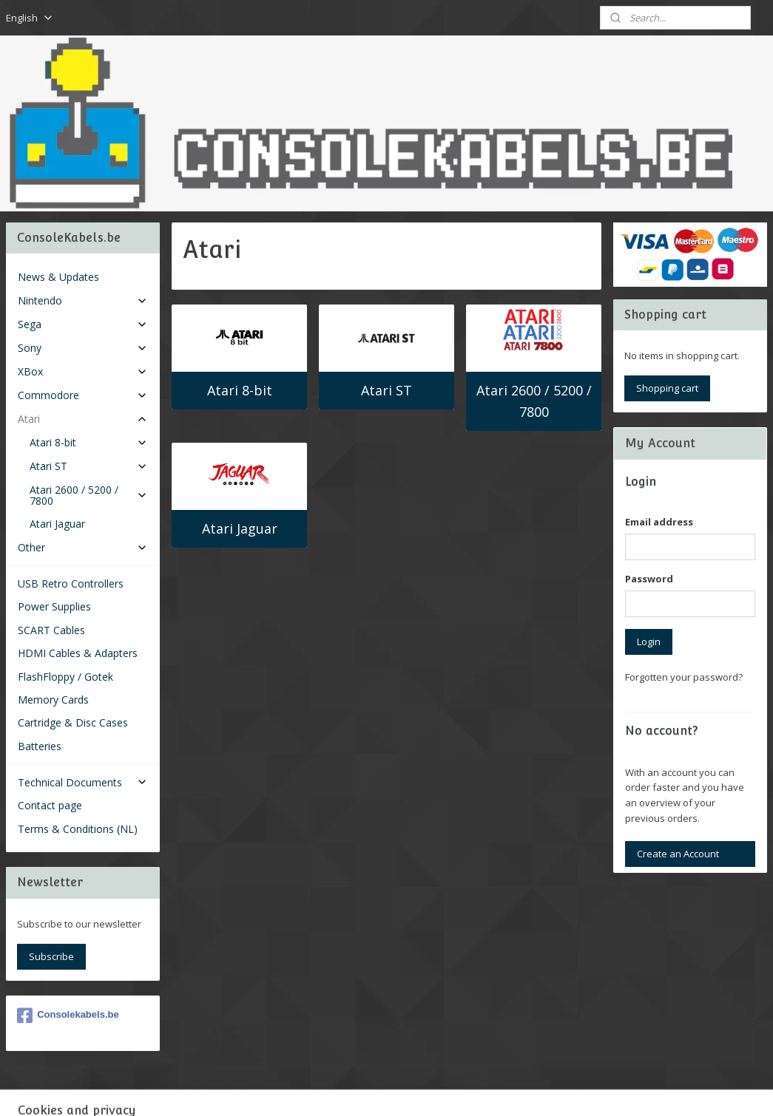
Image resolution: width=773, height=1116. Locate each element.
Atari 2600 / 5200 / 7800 (534, 401)
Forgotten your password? (684, 677)
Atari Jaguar (239, 528)
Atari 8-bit (238, 390)
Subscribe (51, 956)
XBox (83, 371)
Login (649, 641)
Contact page (50, 805)
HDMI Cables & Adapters (78, 653)
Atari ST (386, 390)
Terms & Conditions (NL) (78, 829)
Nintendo (83, 300)
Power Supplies (54, 606)
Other (83, 547)
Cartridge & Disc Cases (73, 722)
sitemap (336, 1089)
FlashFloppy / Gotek (65, 677)
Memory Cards (53, 700)
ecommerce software (425, 1089)
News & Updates (58, 277)
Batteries (39, 746)
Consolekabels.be (68, 1015)
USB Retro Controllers (71, 583)
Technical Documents (83, 782)
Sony (83, 348)
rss (367, 1089)
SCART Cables (51, 630)
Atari (83, 419)
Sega (83, 324)
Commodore (83, 395)
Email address (659, 521)
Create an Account (678, 853)
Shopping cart (667, 388)
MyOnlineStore (557, 1089)
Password (649, 578)
